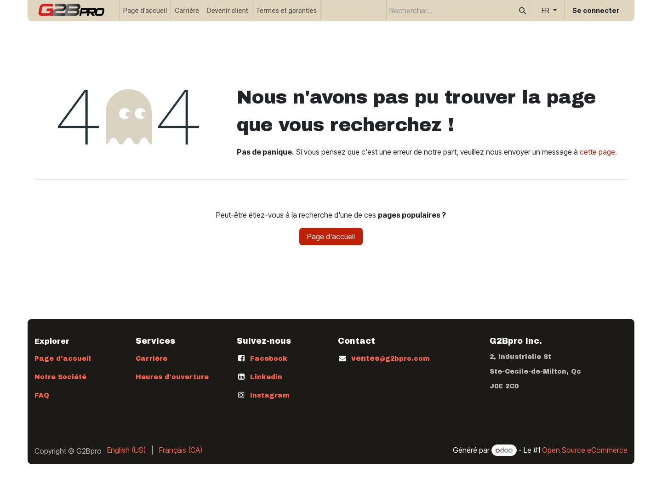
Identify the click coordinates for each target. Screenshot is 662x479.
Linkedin (266, 377)
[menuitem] (145, 10)
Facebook (268, 358)
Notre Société (60, 377)
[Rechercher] (522, 10)
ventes (390, 358)
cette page (597, 151)
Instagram (270, 395)
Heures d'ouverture (172, 377)
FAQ (41, 395)
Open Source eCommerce (585, 450)
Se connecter (596, 10)
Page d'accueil (331, 236)
